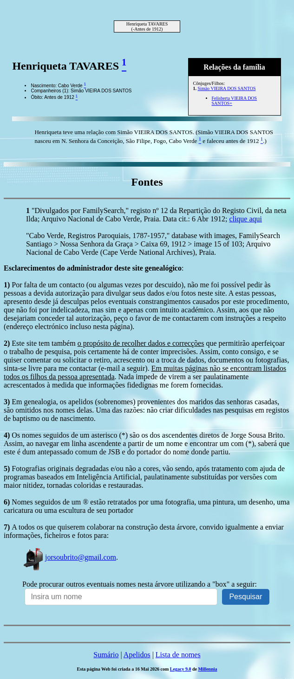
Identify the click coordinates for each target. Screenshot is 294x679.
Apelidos (137, 655)
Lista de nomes (178, 655)
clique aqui (245, 219)
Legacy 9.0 (180, 669)
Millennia (207, 669)
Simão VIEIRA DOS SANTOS (227, 88)
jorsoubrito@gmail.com (69, 557)
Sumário (105, 655)
